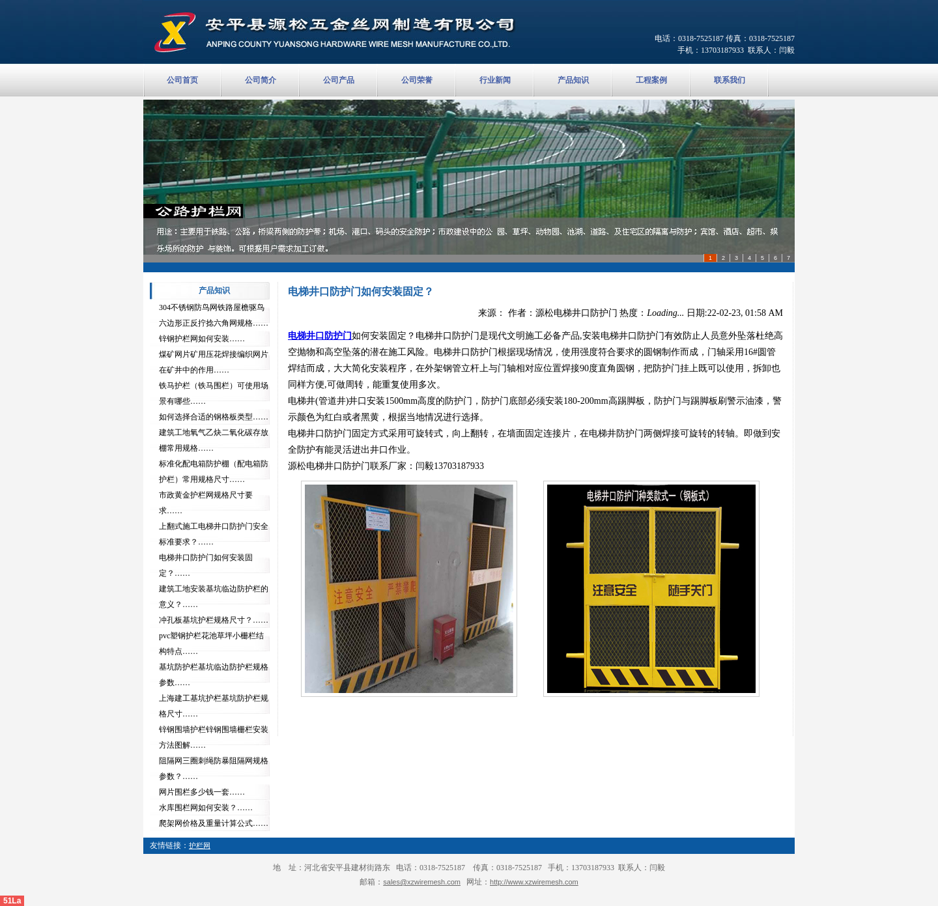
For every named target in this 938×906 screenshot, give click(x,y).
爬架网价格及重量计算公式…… (213, 823)
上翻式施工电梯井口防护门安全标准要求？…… (213, 534)
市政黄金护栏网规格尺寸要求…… (206, 502)
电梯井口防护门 (320, 336)
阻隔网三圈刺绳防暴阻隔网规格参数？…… (213, 768)
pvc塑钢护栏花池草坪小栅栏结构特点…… (211, 643)
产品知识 (573, 80)
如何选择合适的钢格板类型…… (213, 416)
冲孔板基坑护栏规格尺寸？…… (213, 620)
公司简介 (260, 80)
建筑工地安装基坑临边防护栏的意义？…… (213, 596)
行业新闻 (495, 80)
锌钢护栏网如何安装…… (202, 338)
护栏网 (199, 845)
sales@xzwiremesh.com (422, 882)
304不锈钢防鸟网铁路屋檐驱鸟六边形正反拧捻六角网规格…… (213, 315)
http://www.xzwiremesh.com (534, 882)
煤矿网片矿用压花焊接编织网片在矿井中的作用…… (213, 362)
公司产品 (338, 80)
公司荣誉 (417, 80)
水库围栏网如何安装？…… (206, 807)
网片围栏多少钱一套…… (202, 792)
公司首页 (182, 80)
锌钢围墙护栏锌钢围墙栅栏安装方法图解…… (213, 737)
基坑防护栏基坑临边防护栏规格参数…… (213, 674)
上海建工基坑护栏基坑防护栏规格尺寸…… (213, 706)
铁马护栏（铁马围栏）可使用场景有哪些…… (213, 393)
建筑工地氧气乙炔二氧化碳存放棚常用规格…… (213, 440)
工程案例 (651, 80)
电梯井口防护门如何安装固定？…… (206, 565)
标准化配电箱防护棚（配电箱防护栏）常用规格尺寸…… (213, 471)
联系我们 (729, 80)
